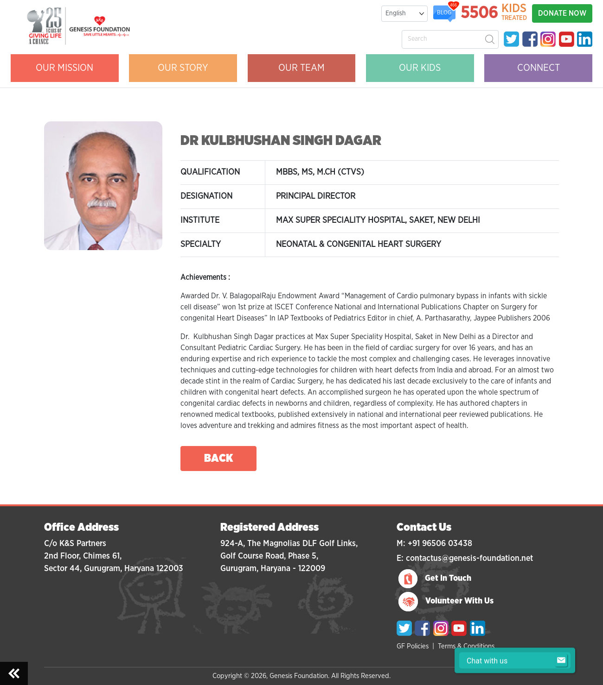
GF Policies (413, 646)
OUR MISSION (64, 68)
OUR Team (301, 68)
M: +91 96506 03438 (434, 544)
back (218, 458)
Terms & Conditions (466, 646)
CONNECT (538, 68)
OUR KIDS (420, 68)
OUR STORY (183, 68)
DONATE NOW (562, 13)
